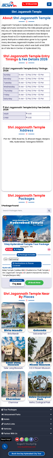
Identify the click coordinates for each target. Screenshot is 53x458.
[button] (6, 229)
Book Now (34, 282)
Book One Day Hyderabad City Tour (26, 454)
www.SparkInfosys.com (27, 447)
